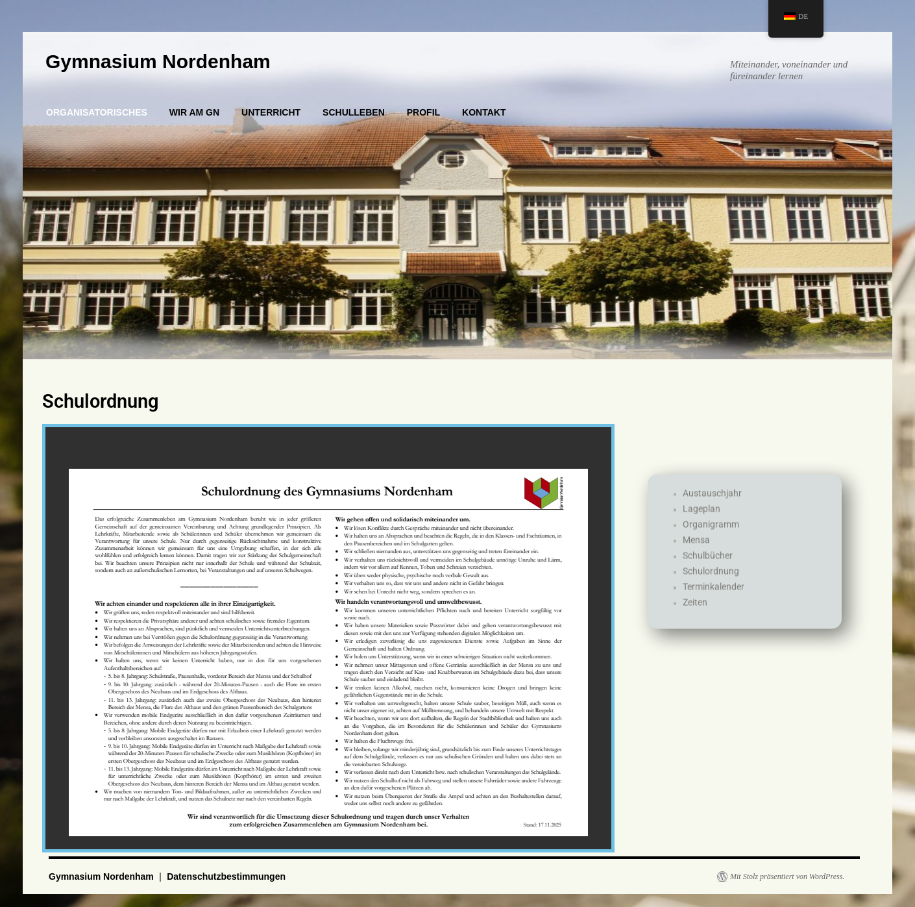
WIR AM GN (194, 112)
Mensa (696, 561)
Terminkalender (713, 608)
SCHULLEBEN (354, 112)
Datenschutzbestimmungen (226, 876)
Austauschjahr (712, 515)
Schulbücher (708, 577)
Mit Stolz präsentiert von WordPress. (787, 876)
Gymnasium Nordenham (158, 61)
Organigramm (711, 546)
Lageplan (701, 530)
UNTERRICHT (270, 112)
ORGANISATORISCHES (96, 112)
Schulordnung (711, 593)
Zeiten (695, 624)
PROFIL (423, 112)
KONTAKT (484, 112)
